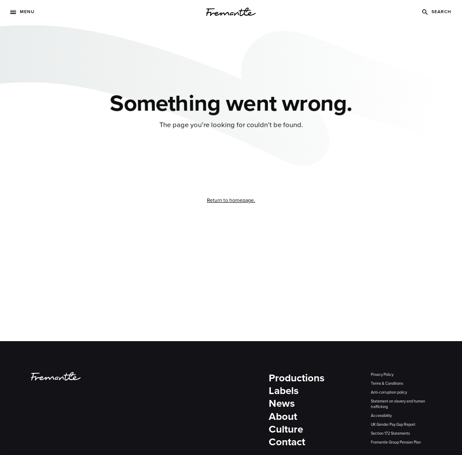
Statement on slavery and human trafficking (398, 404)
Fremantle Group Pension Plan (396, 442)
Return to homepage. (231, 200)
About (283, 417)
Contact (287, 442)
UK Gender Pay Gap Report (393, 424)
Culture (286, 429)
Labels (284, 391)
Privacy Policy (382, 374)
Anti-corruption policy (389, 392)
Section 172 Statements (390, 433)
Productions (297, 378)
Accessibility (381, 415)
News (282, 403)
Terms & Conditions (387, 383)
